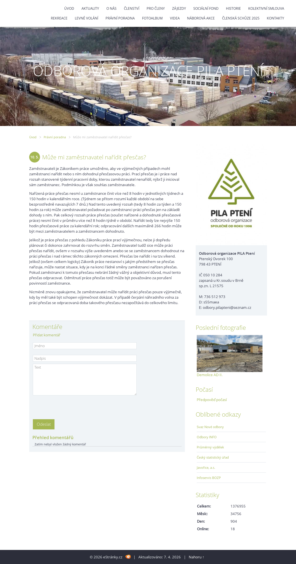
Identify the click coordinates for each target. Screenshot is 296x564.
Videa (175, 18)
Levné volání (86, 18)
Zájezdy (179, 8)
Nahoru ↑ (196, 556)
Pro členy (156, 8)
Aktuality (90, 8)
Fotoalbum (152, 18)
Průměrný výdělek (210, 447)
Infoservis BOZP (209, 477)
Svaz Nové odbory (210, 427)
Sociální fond (206, 8)
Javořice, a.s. (206, 467)
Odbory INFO (207, 437)
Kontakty (275, 18)
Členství (131, 8)
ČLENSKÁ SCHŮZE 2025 (240, 18)
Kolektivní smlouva (266, 8)
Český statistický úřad (213, 457)
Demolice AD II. (210, 374)
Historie (233, 8)
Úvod (69, 8)
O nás (111, 8)
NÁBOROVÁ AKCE (201, 18)
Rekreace (59, 18)
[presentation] (66, 406)
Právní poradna (120, 18)
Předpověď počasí (212, 399)
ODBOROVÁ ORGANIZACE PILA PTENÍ (148, 70)
